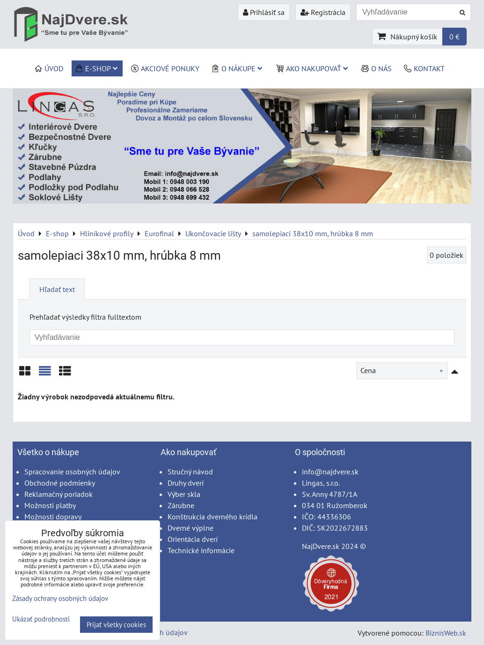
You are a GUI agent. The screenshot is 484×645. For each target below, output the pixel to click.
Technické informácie (201, 550)
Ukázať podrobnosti (41, 619)
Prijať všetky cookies (116, 624)
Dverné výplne (190, 527)
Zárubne (181, 505)
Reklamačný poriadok (58, 494)
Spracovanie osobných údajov (72, 471)
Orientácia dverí (193, 539)
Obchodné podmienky (59, 483)
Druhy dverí (186, 483)
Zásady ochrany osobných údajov (60, 598)
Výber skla (184, 494)
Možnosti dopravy (52, 516)
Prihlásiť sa (264, 12)
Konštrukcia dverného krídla (212, 516)
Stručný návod (190, 471)
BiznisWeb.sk (445, 633)
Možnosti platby (50, 505)
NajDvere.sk (320, 546)
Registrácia (323, 12)
